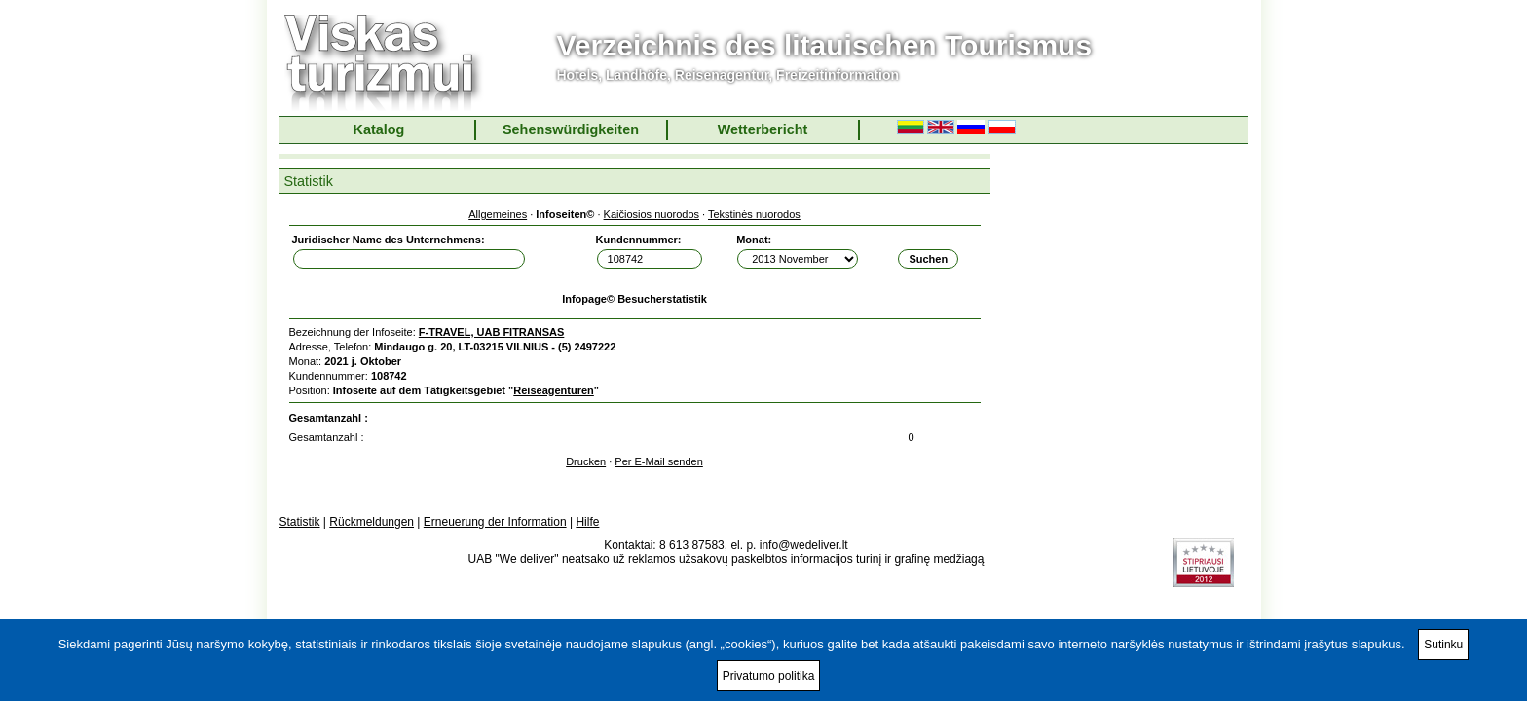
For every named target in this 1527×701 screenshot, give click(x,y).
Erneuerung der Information (495, 522)
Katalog (379, 129)
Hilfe (587, 522)
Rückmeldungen (371, 522)
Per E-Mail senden (659, 461)
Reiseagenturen (553, 390)
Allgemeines (497, 214)
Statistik (299, 522)
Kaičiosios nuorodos (651, 214)
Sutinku (1443, 644)
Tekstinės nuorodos (754, 214)
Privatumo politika (769, 676)
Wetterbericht (763, 129)
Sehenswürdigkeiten (571, 129)
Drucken (586, 461)
